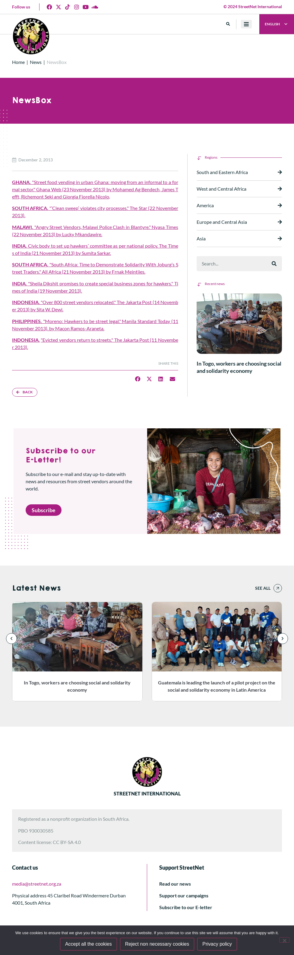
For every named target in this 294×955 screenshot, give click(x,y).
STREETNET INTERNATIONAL (147, 793)
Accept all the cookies (88, 944)
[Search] (274, 263)
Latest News (36, 588)
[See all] (277, 588)
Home (18, 62)
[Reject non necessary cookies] (284, 940)
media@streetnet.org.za (36, 884)
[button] (228, 24)
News (36, 62)
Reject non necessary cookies (157, 944)
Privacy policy (217, 944)
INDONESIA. (26, 340)
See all (262, 588)
